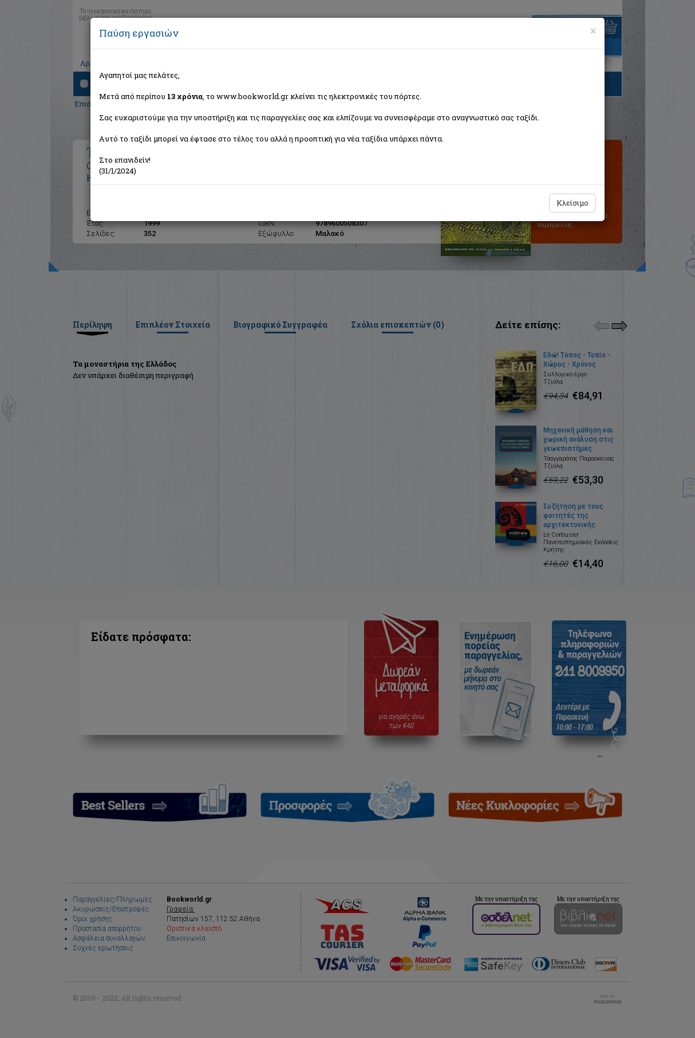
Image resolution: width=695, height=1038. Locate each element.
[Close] (593, 31)
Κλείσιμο (572, 203)
